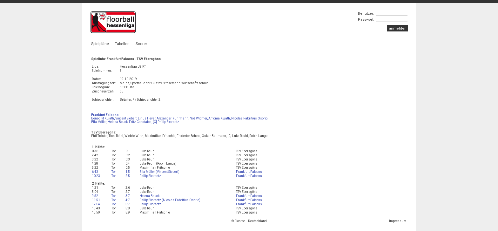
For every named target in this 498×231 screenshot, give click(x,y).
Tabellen (122, 44)
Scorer (141, 44)
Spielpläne (100, 44)
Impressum (397, 221)
